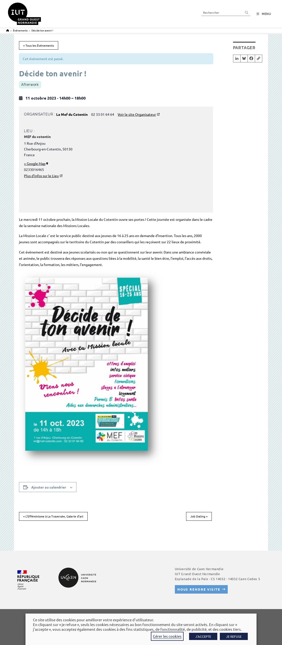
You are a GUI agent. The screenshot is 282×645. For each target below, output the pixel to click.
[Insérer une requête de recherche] (225, 12)
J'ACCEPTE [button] (203, 636)
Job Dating (199, 516)
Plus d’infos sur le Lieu (41, 175)
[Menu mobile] (264, 14)
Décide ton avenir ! (42, 30)
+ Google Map (34, 163)
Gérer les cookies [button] (167, 636)
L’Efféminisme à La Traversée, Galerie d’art (53, 516)
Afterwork (29, 85)
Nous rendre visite (198, 589)
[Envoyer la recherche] (247, 12)
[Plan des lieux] (158, 171)
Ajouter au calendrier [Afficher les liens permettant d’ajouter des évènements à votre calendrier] (48, 487)
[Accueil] (7, 30)
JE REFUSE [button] (234, 636)
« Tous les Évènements (38, 45)
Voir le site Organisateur (137, 114)
